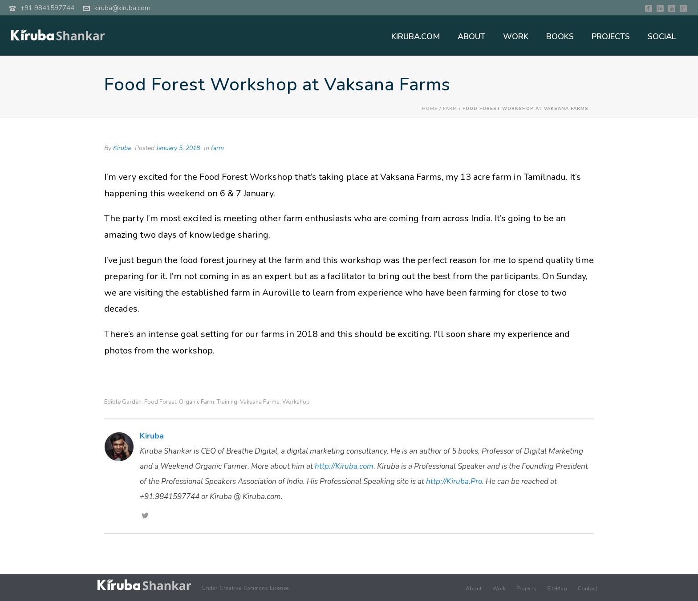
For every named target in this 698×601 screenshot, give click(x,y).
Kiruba (122, 148)
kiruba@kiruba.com (122, 8)
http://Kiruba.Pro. (455, 481)
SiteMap (557, 588)
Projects (526, 588)
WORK (515, 36)
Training (227, 402)
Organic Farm (196, 402)
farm (450, 109)
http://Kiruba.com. (345, 466)
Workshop (296, 402)
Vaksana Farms (260, 402)
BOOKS (560, 36)
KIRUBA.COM (415, 36)
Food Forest (160, 402)
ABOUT (471, 36)
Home (430, 109)
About (474, 588)
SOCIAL (662, 36)
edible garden (123, 402)
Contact (587, 588)
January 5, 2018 (178, 148)
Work (499, 588)
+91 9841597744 (47, 8)
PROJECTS (611, 36)
